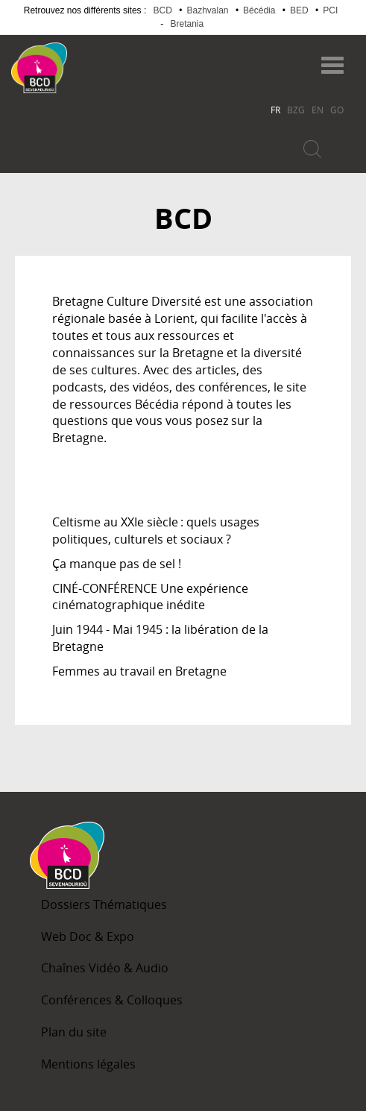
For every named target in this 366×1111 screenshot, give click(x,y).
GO (337, 110)
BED (299, 10)
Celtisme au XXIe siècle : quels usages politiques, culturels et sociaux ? (155, 530)
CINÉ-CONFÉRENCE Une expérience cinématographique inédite (150, 597)
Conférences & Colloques (112, 1000)
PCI (330, 10)
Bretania (186, 24)
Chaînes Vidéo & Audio (104, 968)
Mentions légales (88, 1064)
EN (318, 110)
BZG (296, 110)
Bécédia (259, 10)
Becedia (125, 61)
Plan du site (74, 1032)
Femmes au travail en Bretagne (139, 671)
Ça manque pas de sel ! (116, 564)
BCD (163, 10)
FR (275, 110)
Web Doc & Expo (87, 936)
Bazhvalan (207, 10)
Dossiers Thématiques (104, 904)
